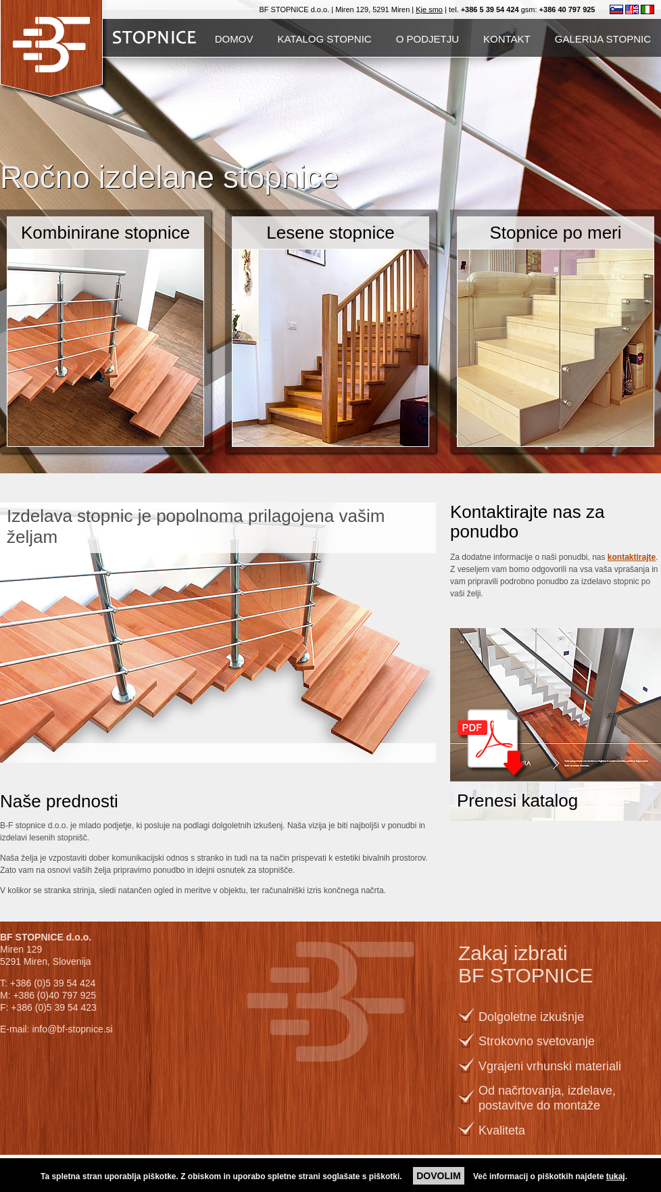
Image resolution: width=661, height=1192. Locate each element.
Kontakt (507, 39)
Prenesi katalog (517, 800)
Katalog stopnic (324, 39)
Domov (234, 39)
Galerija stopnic (603, 39)
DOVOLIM (438, 1175)
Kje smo (429, 9)
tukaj (615, 1176)
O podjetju (427, 39)
